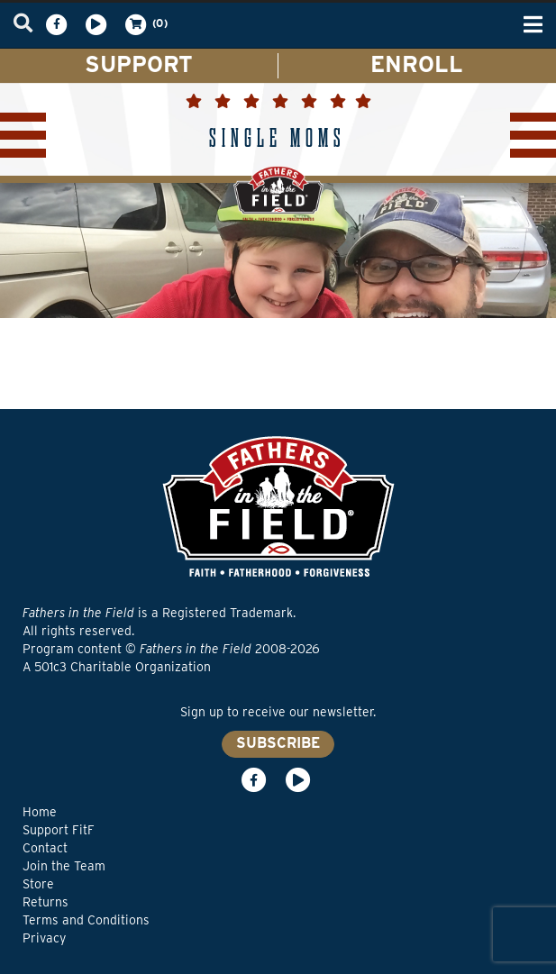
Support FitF (59, 830)
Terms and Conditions (86, 920)
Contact (45, 848)
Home (40, 812)
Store (38, 884)
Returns (45, 902)
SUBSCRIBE (278, 742)
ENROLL (416, 63)
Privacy (44, 938)
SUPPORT (139, 63)
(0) (145, 24)
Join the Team (64, 866)
